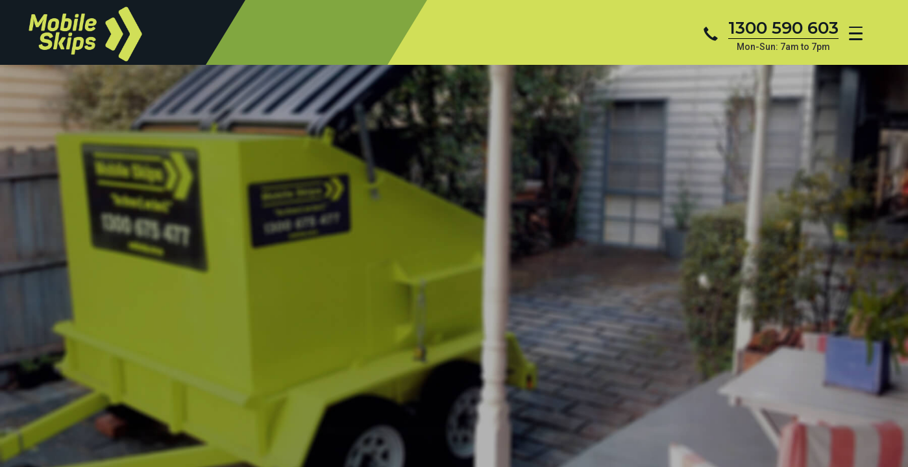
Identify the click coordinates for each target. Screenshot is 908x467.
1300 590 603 (783, 28)
